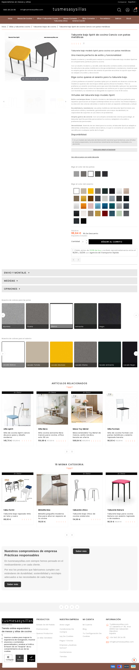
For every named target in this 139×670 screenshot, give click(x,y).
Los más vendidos (44, 638)
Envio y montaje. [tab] (15, 272)
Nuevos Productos (45, 633)
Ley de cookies (66, 636)
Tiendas (63, 656)
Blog (85, 629)
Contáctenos (66, 652)
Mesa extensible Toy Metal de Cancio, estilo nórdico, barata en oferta (87, 435)
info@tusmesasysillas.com (122, 642)
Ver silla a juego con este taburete (85, 157)
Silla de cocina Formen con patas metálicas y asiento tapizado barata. (120, 435)
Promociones (42, 629)
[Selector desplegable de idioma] (132, 2)
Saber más (12, 584)
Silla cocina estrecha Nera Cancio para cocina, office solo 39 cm (51, 435)
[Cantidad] (83, 241)
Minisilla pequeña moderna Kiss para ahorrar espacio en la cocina (52, 516)
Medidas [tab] (9, 280)
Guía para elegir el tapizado (104, 149)
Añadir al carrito (111, 241)
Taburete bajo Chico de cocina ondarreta (84, 515)
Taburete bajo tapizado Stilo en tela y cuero (17, 515)
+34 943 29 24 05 (117, 637)
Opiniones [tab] (11, 288)
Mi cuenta (88, 619)
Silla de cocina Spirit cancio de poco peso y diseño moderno (17, 435)
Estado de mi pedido (46, 625)
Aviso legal (65, 625)
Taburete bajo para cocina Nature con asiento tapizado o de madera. (121, 516)
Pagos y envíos (66, 641)
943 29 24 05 (9, 10)
